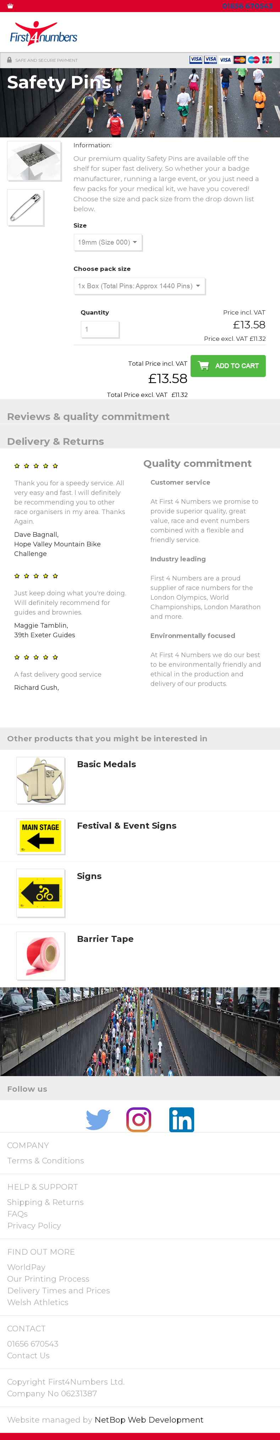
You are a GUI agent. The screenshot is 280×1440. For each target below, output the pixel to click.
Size (80, 225)
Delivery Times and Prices (58, 1291)
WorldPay (26, 1267)
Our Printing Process (48, 1279)
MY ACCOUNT (47, 7)
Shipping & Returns (45, 1202)
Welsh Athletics (37, 1302)
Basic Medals (106, 764)
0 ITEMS (15, 7)
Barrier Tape (105, 939)
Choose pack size (102, 268)
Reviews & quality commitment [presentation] (88, 416)
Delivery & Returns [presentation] (55, 441)
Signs (89, 876)
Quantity (95, 312)
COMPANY (28, 1145)
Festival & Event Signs (126, 825)
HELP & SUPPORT (42, 1187)
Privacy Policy (34, 1226)
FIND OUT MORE (41, 1252)
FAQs (17, 1214)
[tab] (140, 411)
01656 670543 (33, 1344)
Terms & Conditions (45, 1161)
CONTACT (26, 1328)
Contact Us (28, 1355)
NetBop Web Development (149, 1420)
